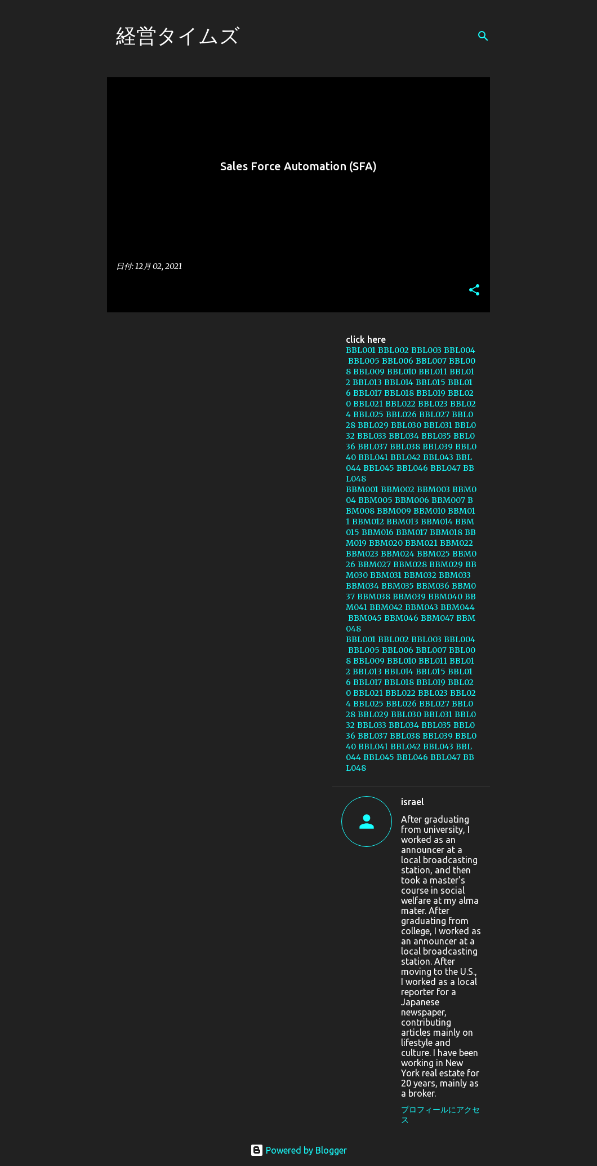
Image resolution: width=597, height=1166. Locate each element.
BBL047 (445, 468)
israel (412, 802)
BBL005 (364, 361)
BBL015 (430, 382)
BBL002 (393, 350)
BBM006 (412, 500)
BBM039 (409, 596)
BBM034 (362, 586)
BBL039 (437, 446)
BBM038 (373, 596)
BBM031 (386, 575)
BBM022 (456, 543)
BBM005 (375, 500)
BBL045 (378, 468)
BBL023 (433, 404)
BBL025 (368, 414)
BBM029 (446, 564)
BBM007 (448, 500)
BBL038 (405, 446)
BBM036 (432, 586)
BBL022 (400, 404)
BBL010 (401, 371)
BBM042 (386, 607)
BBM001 (362, 489)
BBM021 (421, 543)
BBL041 (373, 457)
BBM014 (437, 521)
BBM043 (421, 607)
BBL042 (405, 457)
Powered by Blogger (298, 1150)
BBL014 (398, 382)
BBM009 (394, 511)
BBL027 (434, 414)
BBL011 (432, 371)
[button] (474, 290)
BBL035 (436, 436)
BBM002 (398, 489)
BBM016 (378, 532)
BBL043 (438, 457)
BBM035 (397, 586)
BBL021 (368, 404)
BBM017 (411, 532)
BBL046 (412, 468)
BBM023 (362, 554)
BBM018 (446, 532)
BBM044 (457, 607)
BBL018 (399, 393)
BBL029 (373, 425)
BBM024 (398, 554)
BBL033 (371, 436)
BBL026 (401, 414)
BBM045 (365, 618)
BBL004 (459, 350)
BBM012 (368, 521)
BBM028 (410, 564)
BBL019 (430, 393)
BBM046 (401, 618)
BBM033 (455, 575)
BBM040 (445, 596)
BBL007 (431, 361)
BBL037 (372, 446)
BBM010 (429, 511)
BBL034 (404, 436)
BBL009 (369, 371)
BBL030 (406, 425)
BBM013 (402, 521)
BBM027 (374, 564)
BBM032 (420, 575)
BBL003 (426, 350)
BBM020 (386, 543)
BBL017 (367, 393)
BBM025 (433, 554)
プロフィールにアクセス (440, 1114)
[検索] (483, 36)
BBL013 (367, 382)
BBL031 (438, 425)
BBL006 (397, 361)
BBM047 (437, 618)
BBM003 (433, 489)
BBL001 (361, 350)
